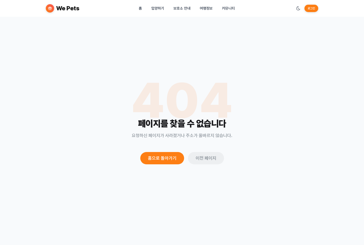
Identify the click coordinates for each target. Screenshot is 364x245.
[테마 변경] (298, 8)
